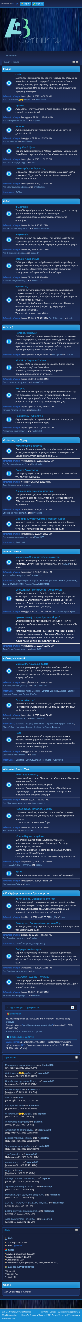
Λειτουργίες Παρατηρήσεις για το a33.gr (39, 923)
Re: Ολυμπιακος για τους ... (15, 803)
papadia (42, 1113)
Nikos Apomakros (41, 229)
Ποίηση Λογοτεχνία (27, 470)
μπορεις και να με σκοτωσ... (15, 513)
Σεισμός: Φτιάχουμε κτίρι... (14, 649)
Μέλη (11, 1238)
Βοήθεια (53, 1312)
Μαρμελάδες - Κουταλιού (14, 727)
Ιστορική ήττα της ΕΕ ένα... (15, 410)
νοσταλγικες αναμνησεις (17, 1121)
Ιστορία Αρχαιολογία (27, 259)
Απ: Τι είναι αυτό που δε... (14, 253)
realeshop (46, 1186)
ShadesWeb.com (8, 1318)
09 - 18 (8, 1097)
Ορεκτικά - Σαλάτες (40, 691)
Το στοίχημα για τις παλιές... (18, 1146)
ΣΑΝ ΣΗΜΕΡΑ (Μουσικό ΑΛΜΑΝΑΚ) (19, 584)
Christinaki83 (39, 187)
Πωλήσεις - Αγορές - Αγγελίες (33, 977)
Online (7, 1284)
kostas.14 (35, 253)
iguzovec (10, 1022)
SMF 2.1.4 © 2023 (9, 1312)
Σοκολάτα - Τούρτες (24, 724)
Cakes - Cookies (33, 727)
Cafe (18, 74)
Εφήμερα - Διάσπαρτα (28, 949)
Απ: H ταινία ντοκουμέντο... (15, 575)
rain (34, 971)
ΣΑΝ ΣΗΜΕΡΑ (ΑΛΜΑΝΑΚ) (65, 580)
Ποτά (18, 733)
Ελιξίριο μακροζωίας (12, 884)
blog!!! (8, 1170)
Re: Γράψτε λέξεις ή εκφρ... (15, 163)
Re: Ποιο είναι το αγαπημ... (15, 938)
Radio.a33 (20, 542)
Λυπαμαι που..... (13, 1162)
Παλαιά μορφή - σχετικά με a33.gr (31, 943)
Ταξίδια (19, 192)
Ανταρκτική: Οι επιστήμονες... (19, 1130)
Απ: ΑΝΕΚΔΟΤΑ (10, 142)
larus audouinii (40, 686)
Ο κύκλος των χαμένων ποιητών (34, 491)
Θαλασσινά (17, 694)
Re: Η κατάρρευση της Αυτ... (15, 382)
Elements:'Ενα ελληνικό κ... (15, 755)
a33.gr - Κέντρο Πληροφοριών (23, 1007)
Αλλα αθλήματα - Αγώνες (30, 836)
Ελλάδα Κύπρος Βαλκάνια (31, 360)
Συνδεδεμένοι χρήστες (21, 1266)
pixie (71, 318)
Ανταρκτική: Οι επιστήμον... (15, 431)
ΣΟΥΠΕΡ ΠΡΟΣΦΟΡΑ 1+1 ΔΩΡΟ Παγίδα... (26, 1202)
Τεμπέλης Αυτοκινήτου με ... (15, 995)
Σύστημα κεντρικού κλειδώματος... (22, 1211)
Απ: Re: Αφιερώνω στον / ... (15, 464)
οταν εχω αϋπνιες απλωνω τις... (20, 1178)
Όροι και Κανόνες (65, 1312)
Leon (20, 1097)
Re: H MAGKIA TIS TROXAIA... (17, 865)
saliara (39, 865)
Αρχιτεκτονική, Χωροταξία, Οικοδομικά (38, 617)
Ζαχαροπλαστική (25, 700)
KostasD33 (48, 1065)
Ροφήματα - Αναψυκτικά (52, 760)
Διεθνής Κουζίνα (30, 694)
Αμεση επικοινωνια (14, 1105)
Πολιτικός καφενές (26, 333)
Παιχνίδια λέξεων (25, 147)
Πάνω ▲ (77, 1312)
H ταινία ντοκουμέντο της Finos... (21, 1081)
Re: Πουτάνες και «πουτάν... (15, 971)
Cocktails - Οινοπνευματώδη (28, 760)
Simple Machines (24, 1312)
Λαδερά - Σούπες (66, 691)
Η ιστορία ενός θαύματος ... (15, 281)
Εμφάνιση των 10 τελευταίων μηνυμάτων (24, 1031)
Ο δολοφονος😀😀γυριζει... (18, 1073)
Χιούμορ (20, 126)
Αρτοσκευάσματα (23, 691)
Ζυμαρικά (54, 691)
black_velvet (38, 464)
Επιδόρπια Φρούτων (51, 727)
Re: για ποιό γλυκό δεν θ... (14, 718)
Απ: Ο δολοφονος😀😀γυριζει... (17, 100)
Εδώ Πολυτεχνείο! (14, 1089)
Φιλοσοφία (22, 207)
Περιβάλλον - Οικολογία (29, 416)
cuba (19, 1170)
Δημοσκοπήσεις (43, 584)
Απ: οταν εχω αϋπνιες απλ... (15, 121)
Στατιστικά (14, 1013)
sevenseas (26, 485)
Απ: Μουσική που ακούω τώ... (16, 537)
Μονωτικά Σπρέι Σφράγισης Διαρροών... (24, 1194)
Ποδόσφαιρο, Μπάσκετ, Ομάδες (34, 809)
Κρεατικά (7, 694)
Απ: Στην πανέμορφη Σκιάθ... (16, 187)
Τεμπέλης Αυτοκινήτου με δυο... (20, 1186)
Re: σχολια (57, 355)
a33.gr (66, 564)
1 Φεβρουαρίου (12, 1154)
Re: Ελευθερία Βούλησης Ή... (16, 229)
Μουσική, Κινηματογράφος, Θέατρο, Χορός (40, 518)
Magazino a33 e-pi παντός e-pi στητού (38, 557)
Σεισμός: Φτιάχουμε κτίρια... (18, 1138)
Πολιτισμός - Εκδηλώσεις (30, 168)
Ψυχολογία (22, 234)
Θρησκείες (22, 286)
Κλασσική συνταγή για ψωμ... (16, 686)
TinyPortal (44, 1312)
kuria (34, 163)
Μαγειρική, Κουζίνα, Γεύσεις (32, 664)
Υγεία (19, 871)
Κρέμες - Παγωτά (66, 724)
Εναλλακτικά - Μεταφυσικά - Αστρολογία (39, 589)
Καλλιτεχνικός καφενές (29, 445)
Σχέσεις (20, 105)
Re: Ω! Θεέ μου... (56, 318)
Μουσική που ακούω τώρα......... (21, 1065)
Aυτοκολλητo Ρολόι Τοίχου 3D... (20, 1219)
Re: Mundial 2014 (11, 830)
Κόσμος (20, 388)
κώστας (70, 355)
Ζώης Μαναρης (10, 485)
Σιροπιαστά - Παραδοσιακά (46, 724)
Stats (7, 1230)
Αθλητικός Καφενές (27, 774)
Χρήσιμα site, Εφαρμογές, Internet (35, 898)
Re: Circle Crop (59, 611)
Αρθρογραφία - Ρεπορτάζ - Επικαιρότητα (34, 580)
